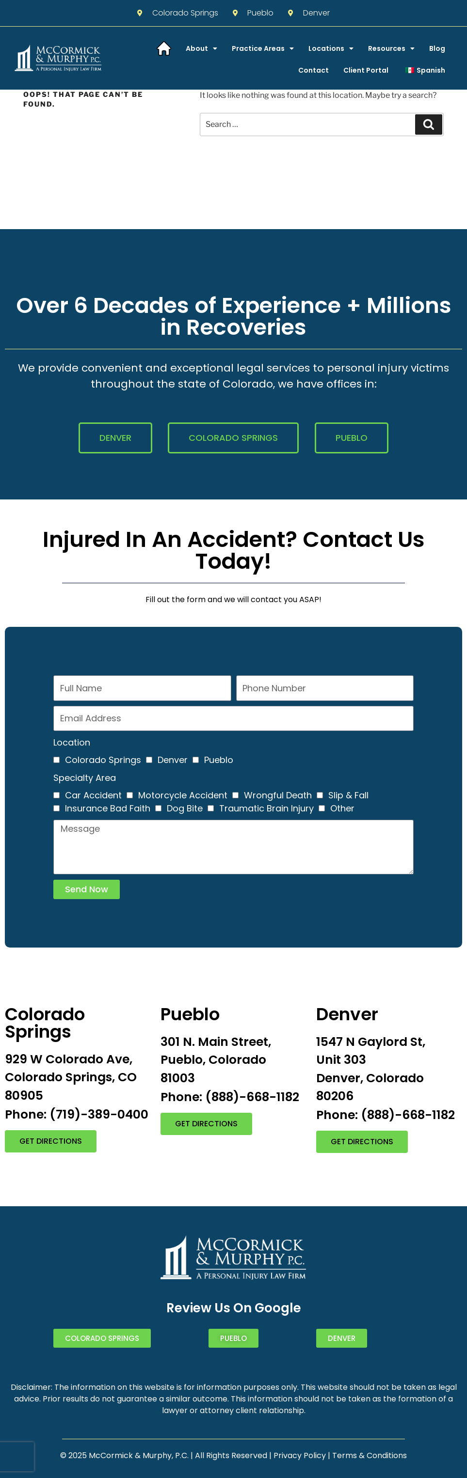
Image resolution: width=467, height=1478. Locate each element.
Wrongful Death (278, 795)
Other (342, 808)
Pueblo (218, 760)
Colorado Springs (103, 760)
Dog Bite (185, 808)
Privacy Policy (300, 1455)
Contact (313, 70)
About (201, 48)
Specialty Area (84, 778)
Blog (437, 48)
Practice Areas (263, 48)
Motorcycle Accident (182, 795)
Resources (391, 48)
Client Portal (365, 70)
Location (71, 742)
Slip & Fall (348, 795)
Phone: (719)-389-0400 (76, 1114)
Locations (331, 48)
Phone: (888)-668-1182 (230, 1097)
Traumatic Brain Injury (266, 808)
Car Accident (93, 795)
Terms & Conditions (369, 1455)
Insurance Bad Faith (107, 808)
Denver (173, 760)
